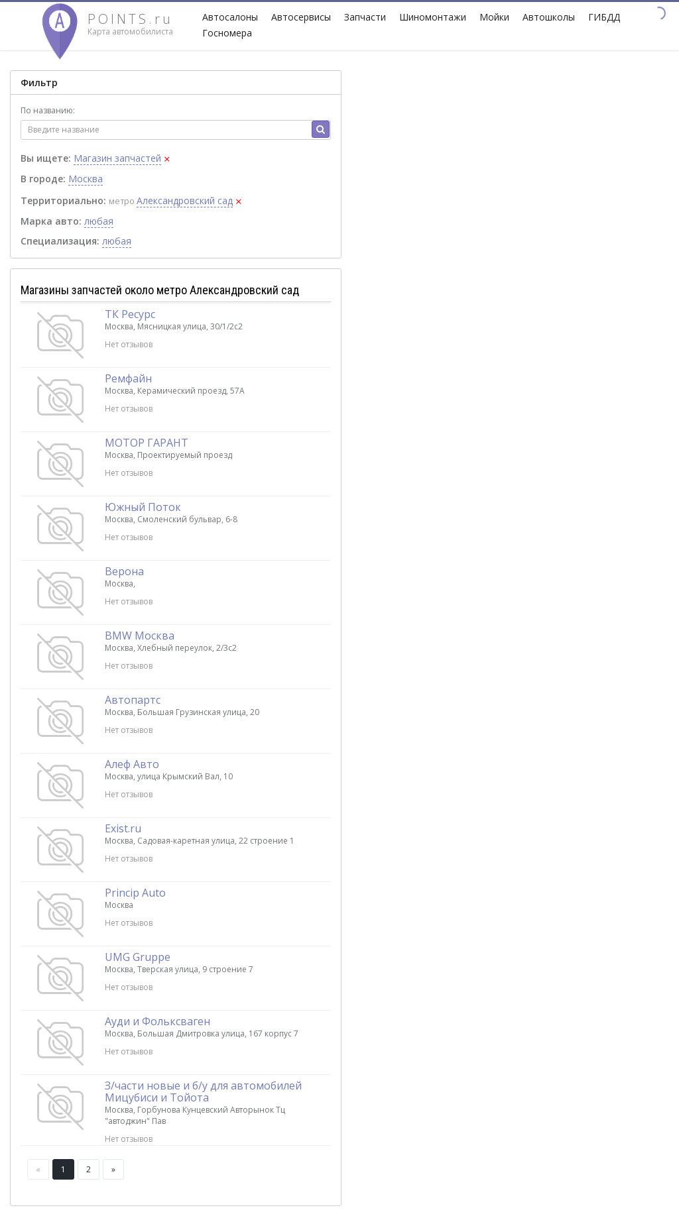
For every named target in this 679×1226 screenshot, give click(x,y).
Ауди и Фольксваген (157, 1021)
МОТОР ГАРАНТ (146, 442)
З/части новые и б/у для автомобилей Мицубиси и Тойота (203, 1091)
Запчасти (365, 17)
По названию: (48, 110)
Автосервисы (301, 17)
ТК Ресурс (130, 314)
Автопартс (132, 700)
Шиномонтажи (432, 17)
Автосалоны (230, 17)
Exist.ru (123, 828)
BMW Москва (139, 635)
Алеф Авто (132, 764)
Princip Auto (135, 892)
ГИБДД (604, 17)
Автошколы (549, 17)
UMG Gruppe (137, 957)
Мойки (494, 17)
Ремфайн (128, 378)
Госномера (227, 33)
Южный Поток (143, 507)
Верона (124, 571)
